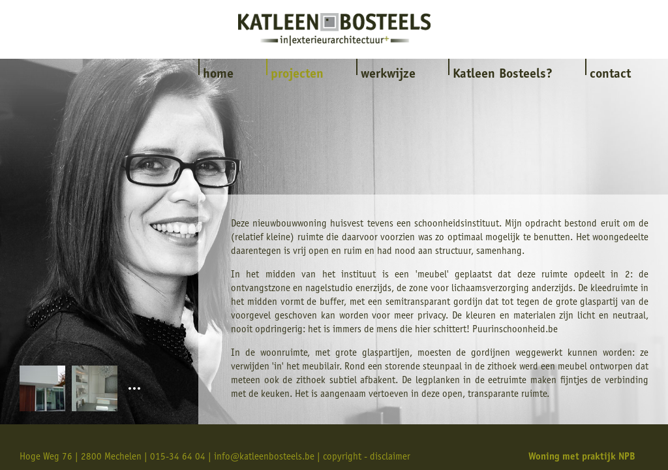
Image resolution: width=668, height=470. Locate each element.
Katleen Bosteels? (503, 75)
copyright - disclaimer (366, 457)
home (218, 75)
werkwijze (388, 75)
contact (610, 75)
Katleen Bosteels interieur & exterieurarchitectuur (334, 29)
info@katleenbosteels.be (264, 457)
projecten (297, 75)
